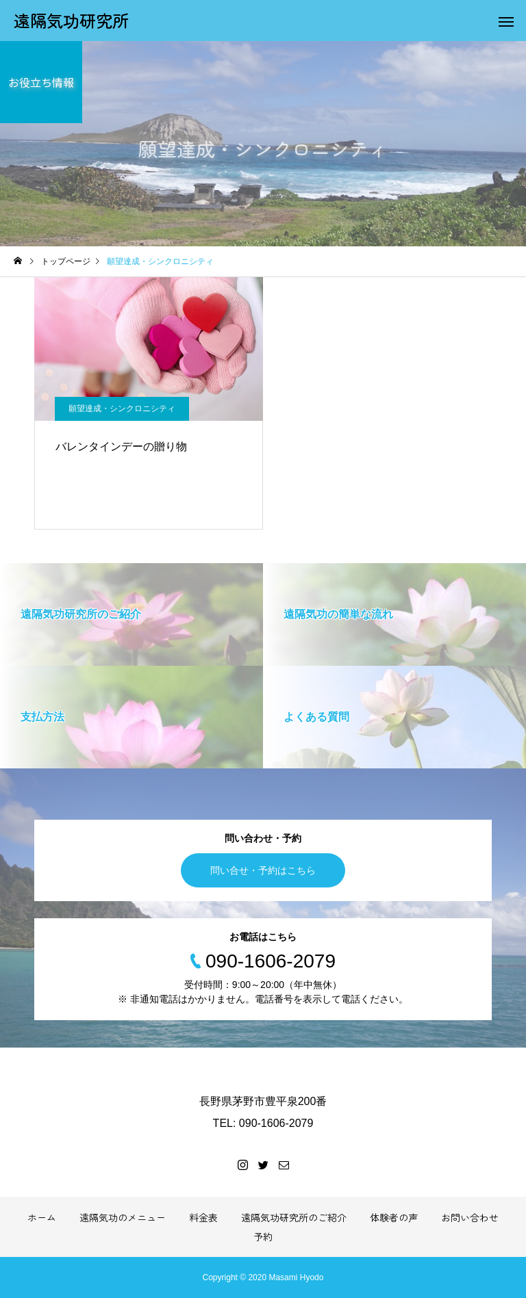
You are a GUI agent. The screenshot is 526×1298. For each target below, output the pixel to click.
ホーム (41, 1217)
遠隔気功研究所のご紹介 (294, 1217)
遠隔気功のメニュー (122, 1217)
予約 (263, 1236)
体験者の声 (394, 1217)
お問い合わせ (470, 1217)
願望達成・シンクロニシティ (121, 408)
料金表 (203, 1217)
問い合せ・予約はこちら (263, 870)
